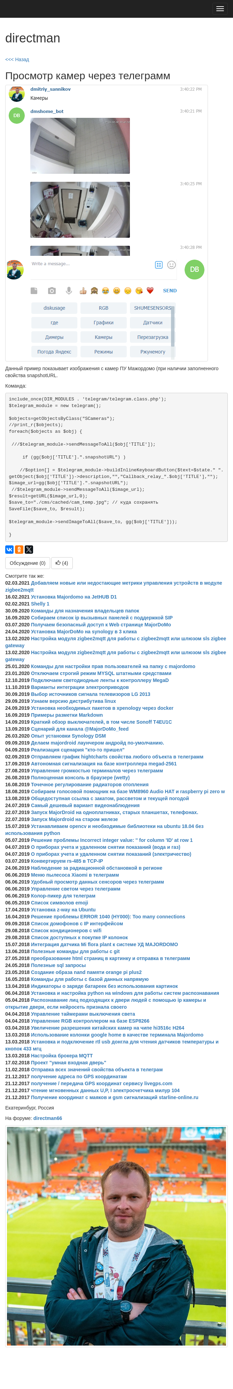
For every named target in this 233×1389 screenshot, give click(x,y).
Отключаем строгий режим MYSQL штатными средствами (101, 673)
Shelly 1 (40, 604)
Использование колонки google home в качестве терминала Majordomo (117, 1035)
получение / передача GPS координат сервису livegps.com (101, 1083)
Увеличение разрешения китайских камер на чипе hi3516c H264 (107, 1028)
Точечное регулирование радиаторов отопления (90, 784)
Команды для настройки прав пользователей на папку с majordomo (113, 666)
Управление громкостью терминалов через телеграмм (97, 770)
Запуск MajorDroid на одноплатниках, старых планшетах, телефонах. (114, 812)
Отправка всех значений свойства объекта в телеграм (97, 1069)
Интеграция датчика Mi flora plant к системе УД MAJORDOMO (104, 944)
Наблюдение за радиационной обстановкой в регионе (96, 868)
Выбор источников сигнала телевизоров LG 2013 (90, 694)
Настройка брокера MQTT (62, 1055)
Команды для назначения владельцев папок (85, 611)
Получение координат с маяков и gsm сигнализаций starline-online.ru (115, 1097)
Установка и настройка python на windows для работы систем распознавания (125, 993)
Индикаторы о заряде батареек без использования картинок (104, 986)
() (62, 563)
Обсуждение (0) (28, 563)
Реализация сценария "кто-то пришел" (78, 750)
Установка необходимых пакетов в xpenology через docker (102, 708)
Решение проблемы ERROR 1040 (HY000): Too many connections (108, 916)
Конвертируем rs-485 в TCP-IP (67, 861)
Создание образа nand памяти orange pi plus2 (86, 972)
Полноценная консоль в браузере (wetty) (80, 777)
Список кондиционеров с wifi (66, 930)
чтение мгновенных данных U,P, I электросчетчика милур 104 (105, 1090)
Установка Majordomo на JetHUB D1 (74, 597)
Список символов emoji (59, 902)
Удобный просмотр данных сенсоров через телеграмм (97, 882)
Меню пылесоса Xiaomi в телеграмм (75, 875)
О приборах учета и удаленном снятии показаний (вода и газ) (105, 847)
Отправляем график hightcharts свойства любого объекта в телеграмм (117, 757)
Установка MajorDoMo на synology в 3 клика (84, 631)
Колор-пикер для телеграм (63, 896)
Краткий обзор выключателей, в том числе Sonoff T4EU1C (101, 722)
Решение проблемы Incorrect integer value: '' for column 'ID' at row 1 (112, 840)
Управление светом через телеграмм (76, 889)
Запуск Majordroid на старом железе (74, 819)
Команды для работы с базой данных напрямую (90, 979)
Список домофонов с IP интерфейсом (77, 923)
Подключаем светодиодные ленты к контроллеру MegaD (100, 680)
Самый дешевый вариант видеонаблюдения (85, 805)
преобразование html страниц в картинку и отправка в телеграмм (110, 958)
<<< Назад (17, 59)
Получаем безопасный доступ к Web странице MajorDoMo (101, 624)
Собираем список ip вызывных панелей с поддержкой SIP (102, 617)
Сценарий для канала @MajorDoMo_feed (80, 729)
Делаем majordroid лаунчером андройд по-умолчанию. (97, 743)
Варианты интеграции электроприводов (80, 687)
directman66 (47, 1118)
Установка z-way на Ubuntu (63, 909)
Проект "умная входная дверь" (68, 1062)
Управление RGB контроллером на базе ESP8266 (90, 1021)
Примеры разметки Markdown (67, 715)
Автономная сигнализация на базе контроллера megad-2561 (104, 763)
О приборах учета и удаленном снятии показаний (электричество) (111, 854)
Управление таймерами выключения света (83, 1014)
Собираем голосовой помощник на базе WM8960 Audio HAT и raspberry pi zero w (128, 791)
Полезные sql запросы (58, 965)
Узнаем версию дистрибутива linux (73, 701)
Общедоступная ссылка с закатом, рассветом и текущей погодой (110, 798)
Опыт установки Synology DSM (68, 736)
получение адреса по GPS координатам (79, 1076)
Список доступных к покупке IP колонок (79, 937)
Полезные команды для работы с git (75, 951)
